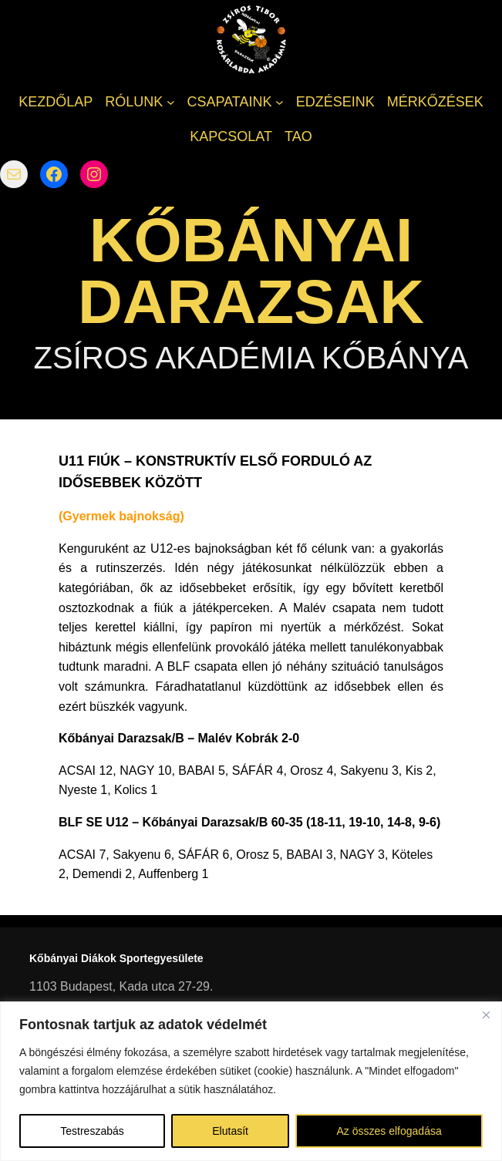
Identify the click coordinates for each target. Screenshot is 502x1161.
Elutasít (230, 1131)
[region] (251, 1081)
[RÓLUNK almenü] (171, 102)
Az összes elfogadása (389, 1131)
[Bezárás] (486, 1014)
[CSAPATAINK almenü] (279, 102)
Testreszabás (91, 1131)
